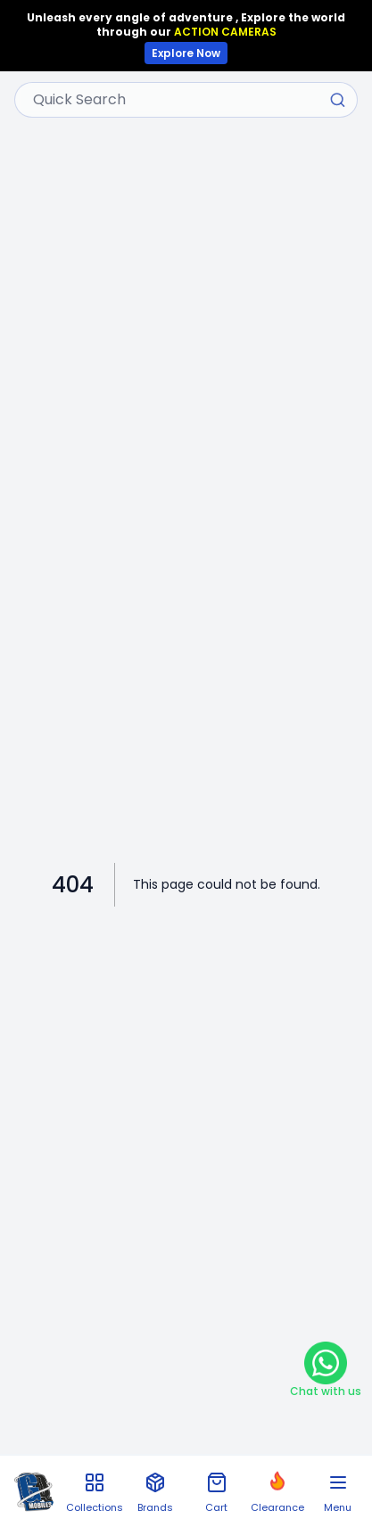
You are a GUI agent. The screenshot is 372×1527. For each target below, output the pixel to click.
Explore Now (186, 53)
